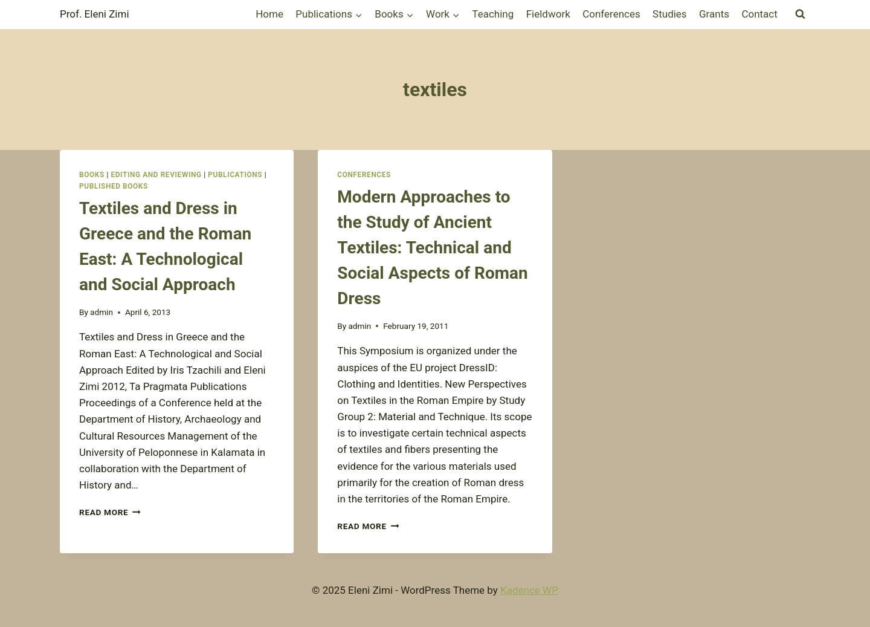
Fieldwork (548, 14)
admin (101, 312)
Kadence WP (529, 590)
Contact (759, 14)
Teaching (493, 14)
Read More (110, 512)
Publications (235, 175)
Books (92, 175)
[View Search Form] (800, 14)
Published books (113, 186)
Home (269, 14)
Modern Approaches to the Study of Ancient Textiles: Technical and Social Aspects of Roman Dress (432, 247)
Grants (714, 14)
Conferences (611, 14)
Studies (669, 14)
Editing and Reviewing (156, 175)
